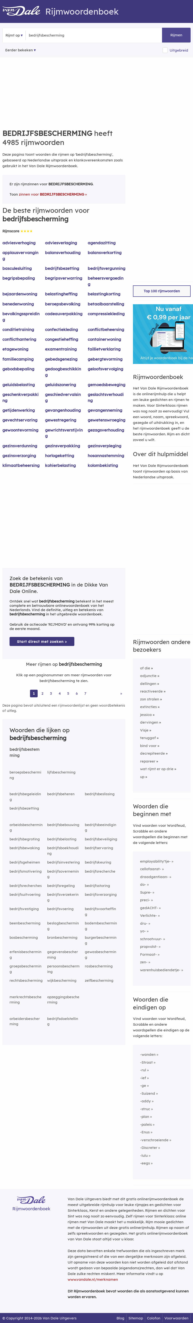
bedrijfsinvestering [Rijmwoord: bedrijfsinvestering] (63, 862)
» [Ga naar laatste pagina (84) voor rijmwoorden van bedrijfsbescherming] (121, 693)
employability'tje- (155, 861)
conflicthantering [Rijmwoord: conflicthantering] (19, 339)
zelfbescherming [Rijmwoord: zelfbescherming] (99, 980)
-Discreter (148, 1147)
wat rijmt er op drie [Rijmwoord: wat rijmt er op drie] (156, 769)
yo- (143, 931)
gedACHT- (149, 908)
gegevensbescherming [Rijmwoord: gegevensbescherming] (62, 955)
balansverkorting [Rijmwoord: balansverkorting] (105, 252)
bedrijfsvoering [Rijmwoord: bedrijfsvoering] (60, 909)
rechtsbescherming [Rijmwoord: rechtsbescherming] (26, 980)
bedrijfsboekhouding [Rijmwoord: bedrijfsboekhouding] (63, 851)
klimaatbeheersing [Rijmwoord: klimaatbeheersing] (21, 465)
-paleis (146, 1124)
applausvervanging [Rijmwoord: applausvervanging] (20, 255)
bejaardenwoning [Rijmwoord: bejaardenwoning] (19, 293)
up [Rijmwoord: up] (142, 776)
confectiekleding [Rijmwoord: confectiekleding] (61, 329)
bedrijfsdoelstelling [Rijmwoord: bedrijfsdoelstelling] (62, 1021)
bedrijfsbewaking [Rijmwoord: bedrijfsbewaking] (25, 848)
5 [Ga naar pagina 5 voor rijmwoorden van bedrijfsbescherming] (68, 693)
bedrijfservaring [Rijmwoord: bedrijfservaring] (99, 848)
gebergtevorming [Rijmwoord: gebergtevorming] (105, 359)
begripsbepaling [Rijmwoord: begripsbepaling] (18, 278)
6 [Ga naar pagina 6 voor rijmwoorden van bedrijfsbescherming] (77, 693)
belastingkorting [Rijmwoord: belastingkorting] (104, 293)
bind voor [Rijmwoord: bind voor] (148, 745)
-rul (143, 1070)
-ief (143, 1078)
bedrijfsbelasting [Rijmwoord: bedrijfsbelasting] (61, 839)
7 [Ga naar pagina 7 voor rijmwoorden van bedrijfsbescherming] (85, 693)
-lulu (144, 1155)
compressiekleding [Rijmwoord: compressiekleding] (106, 313)
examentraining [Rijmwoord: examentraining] (61, 349)
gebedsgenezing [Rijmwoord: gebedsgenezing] (61, 359)
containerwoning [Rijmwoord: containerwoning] (104, 339)
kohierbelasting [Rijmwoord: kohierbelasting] (60, 465)
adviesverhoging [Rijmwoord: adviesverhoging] (19, 242)
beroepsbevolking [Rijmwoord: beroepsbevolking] (62, 303)
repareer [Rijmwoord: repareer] (147, 761)
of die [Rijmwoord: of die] (145, 668)
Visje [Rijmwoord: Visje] (144, 730)
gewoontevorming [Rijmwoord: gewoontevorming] (20, 429)
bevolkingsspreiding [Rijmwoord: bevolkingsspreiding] (21, 316)
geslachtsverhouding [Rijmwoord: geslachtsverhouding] (106, 397)
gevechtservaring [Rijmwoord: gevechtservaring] (19, 419)
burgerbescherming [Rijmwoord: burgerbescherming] (101, 940)
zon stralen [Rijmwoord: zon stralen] (149, 699)
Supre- (146, 892)
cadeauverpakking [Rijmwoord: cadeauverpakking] (63, 313)
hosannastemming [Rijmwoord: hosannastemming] (106, 455)
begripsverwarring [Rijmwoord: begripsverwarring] (63, 278)
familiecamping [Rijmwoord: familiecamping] (18, 359)
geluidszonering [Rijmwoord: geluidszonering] (60, 384)
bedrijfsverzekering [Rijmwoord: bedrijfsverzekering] (63, 897)
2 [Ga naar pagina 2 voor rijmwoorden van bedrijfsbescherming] (42, 693)
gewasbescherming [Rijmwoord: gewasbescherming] (100, 955)
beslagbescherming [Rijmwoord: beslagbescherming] (63, 926)
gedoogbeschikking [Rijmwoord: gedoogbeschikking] (63, 371)
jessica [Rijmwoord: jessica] (146, 714)
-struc (145, 1109)
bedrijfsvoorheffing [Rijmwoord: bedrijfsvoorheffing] (100, 912)
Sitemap (135, 1318)
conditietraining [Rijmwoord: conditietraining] (18, 329)
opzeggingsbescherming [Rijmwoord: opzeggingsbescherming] (63, 1000)
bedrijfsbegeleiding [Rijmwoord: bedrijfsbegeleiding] (25, 797)
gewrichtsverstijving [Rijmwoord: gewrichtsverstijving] (64, 432)
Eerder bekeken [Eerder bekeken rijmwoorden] (19, 50)
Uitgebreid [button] (179, 50)
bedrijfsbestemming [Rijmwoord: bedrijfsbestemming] (25, 752)
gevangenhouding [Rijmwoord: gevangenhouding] (63, 410)
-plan (144, 1116)
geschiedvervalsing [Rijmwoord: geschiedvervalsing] (63, 397)
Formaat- (148, 954)
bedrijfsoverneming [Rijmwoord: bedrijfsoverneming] (63, 874)
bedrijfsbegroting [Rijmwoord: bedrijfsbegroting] (25, 839)
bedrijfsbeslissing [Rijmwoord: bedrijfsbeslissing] (100, 794)
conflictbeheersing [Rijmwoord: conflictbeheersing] (106, 329)
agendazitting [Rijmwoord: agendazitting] (102, 242)
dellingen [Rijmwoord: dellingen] (148, 683)
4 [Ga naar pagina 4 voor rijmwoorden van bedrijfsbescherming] (60, 693)
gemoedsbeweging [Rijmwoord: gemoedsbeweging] (106, 384)
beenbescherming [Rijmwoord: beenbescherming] (25, 923)
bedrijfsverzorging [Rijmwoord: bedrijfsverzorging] (101, 894)
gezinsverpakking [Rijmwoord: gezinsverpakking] (62, 445)
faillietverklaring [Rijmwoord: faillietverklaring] (104, 349)
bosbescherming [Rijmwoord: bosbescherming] (24, 937)
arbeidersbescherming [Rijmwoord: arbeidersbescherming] (25, 1021)
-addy (145, 1101)
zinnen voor (51, 194)
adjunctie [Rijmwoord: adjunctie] (148, 675)
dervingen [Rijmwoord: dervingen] (149, 722)
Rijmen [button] (176, 35)
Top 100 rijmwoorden (162, 291)
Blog (120, 1318)
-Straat (146, 1062)
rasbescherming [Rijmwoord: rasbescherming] (99, 966)
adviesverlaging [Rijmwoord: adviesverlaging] (61, 242)
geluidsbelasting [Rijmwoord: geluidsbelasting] (18, 384)
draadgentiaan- (154, 877)
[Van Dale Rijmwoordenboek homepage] (23, 11)
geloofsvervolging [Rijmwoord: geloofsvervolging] (105, 368)
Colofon (153, 1318)
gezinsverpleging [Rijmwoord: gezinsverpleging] (104, 445)
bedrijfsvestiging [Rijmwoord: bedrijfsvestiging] (24, 909)
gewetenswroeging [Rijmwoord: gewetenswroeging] (106, 419)
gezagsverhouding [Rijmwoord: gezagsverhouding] (106, 429)
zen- (143, 962)
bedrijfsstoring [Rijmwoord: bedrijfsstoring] (97, 885)
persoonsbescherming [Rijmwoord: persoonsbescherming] (63, 969)
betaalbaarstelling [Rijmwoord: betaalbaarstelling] (106, 303)
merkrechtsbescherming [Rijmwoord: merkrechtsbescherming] (25, 1000)
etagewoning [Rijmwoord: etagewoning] (15, 349)
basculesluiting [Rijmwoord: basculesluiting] (17, 268)
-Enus (145, 1132)
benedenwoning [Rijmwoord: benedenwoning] (18, 303)
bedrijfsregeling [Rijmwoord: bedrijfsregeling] (61, 885)
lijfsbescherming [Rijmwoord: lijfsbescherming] (61, 772)
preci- (145, 900)
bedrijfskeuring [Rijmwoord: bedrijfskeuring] (98, 862)
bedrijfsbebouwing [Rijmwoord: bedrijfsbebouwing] (63, 824)
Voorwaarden (176, 1318)
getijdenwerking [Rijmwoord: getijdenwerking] (18, 410)
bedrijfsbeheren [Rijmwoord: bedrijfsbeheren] (61, 794)
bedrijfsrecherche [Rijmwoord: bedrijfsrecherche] (100, 871)
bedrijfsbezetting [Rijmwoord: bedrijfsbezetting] (62, 268)
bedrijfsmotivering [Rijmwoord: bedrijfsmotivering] (26, 871)
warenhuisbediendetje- (160, 970)
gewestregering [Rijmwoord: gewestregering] (60, 419)
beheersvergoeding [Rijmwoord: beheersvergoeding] (105, 281)
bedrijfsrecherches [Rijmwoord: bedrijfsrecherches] (26, 885)
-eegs (145, 1163)
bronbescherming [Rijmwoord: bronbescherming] (62, 937)
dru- (143, 923)
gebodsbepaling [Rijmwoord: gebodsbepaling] (18, 368)
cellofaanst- (150, 869)
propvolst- (149, 946)
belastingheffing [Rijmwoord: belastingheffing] (61, 293)
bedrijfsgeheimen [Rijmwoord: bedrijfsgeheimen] (25, 862)
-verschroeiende (154, 1140)
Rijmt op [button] (12, 35)
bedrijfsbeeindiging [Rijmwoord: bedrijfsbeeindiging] (100, 827)
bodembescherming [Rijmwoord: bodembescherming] (101, 926)
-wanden (148, 1054)
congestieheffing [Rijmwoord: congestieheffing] (61, 339)
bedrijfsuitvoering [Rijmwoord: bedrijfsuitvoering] (25, 894)
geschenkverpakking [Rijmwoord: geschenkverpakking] (20, 397)
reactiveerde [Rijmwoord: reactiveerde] (151, 691)
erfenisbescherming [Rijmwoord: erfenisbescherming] (25, 955)
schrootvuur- (151, 939)
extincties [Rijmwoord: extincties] (148, 706)
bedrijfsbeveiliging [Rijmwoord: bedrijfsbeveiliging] (101, 839)
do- (143, 884)
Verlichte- (148, 915)
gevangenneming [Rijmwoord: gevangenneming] (105, 410)
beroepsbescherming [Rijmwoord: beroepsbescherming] (25, 775)
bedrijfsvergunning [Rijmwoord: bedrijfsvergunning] (106, 268)
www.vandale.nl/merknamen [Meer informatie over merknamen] (93, 1279)
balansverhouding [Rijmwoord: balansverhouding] (63, 252)
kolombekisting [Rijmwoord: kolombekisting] (103, 465)
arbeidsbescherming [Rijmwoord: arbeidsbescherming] (26, 827)
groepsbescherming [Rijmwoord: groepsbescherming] (25, 969)
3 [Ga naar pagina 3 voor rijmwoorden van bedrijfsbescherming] (51, 693)
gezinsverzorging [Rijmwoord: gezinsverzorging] (19, 455)
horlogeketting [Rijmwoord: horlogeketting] (59, 455)
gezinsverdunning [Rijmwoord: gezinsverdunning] (19, 445)
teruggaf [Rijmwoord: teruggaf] (148, 738)
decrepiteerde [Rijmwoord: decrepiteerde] (152, 753)
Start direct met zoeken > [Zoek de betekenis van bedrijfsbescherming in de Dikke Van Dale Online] (42, 641)
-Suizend (147, 1093)
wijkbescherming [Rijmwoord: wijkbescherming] (61, 980)
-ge (143, 1085)
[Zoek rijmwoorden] (52, 35)
